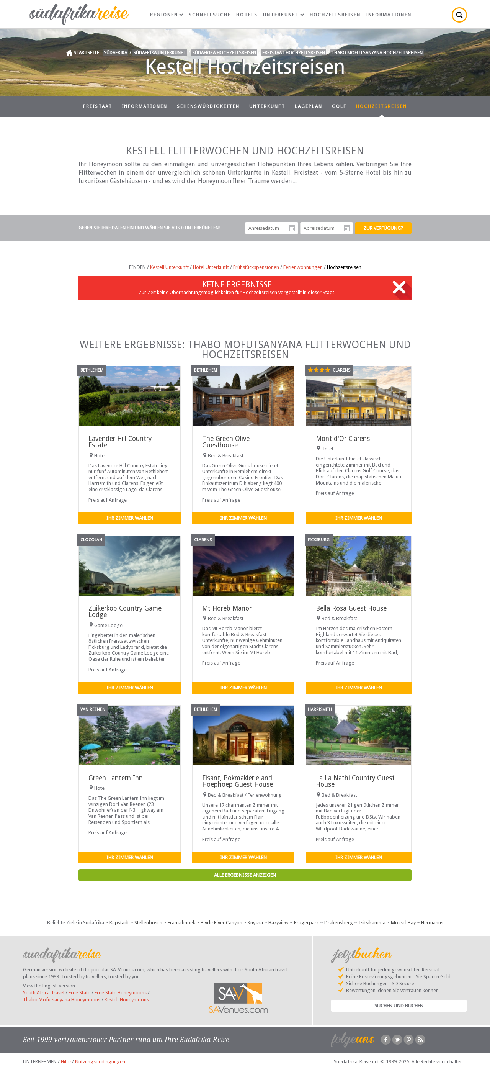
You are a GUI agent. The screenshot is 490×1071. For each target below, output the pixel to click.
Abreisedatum (347, 228)
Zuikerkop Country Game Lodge (125, 611)
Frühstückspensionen (256, 267)
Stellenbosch (148, 922)
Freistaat (97, 106)
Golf (339, 106)
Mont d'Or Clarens (343, 438)
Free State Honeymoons (121, 993)
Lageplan (308, 106)
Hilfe (66, 1061)
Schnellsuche (210, 15)
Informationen (389, 15)
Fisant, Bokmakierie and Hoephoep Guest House (237, 781)
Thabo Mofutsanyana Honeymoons (61, 999)
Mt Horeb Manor (227, 608)
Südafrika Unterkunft (159, 53)
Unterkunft (283, 15)
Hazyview (278, 922)
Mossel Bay (403, 922)
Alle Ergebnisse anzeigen (245, 875)
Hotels (247, 15)
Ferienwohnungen (303, 267)
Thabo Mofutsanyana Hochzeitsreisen (377, 53)
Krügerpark (306, 922)
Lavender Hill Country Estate (120, 442)
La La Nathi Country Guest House (355, 781)
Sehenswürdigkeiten (208, 106)
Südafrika (115, 53)
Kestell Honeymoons (127, 999)
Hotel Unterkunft (211, 267)
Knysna (255, 922)
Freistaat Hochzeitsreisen (293, 53)
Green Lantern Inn (115, 778)
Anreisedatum (292, 228)
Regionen (166, 15)
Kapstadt (119, 922)
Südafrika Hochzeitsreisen (224, 53)
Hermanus (432, 922)
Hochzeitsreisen (335, 15)
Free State (79, 993)
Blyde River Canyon (221, 922)
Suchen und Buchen (398, 1006)
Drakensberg (338, 922)
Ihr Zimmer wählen (129, 518)
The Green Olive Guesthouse (226, 442)
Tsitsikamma (371, 922)
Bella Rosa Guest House (351, 608)
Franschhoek (181, 922)
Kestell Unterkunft (169, 267)
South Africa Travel (43, 993)
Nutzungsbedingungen (100, 1061)
